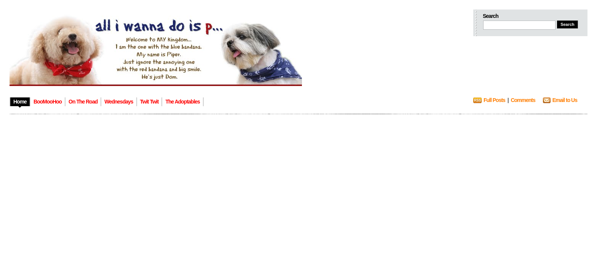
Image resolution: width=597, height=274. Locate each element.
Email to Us (564, 100)
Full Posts (494, 100)
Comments (523, 100)
